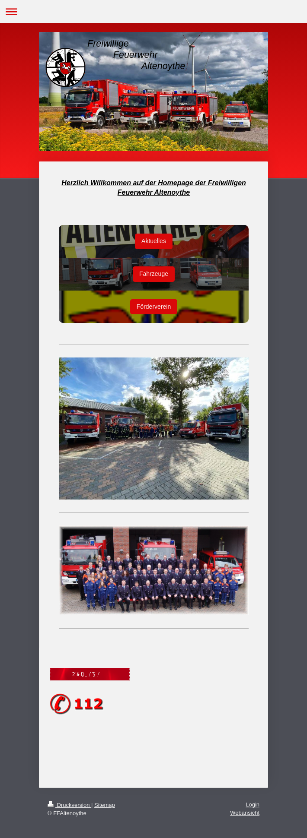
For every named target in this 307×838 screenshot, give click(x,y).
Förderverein (154, 306)
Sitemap (104, 805)
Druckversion (69, 805)
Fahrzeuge (153, 273)
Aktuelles (153, 240)
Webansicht (244, 813)
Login (252, 804)
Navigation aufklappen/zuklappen (153, 11)
